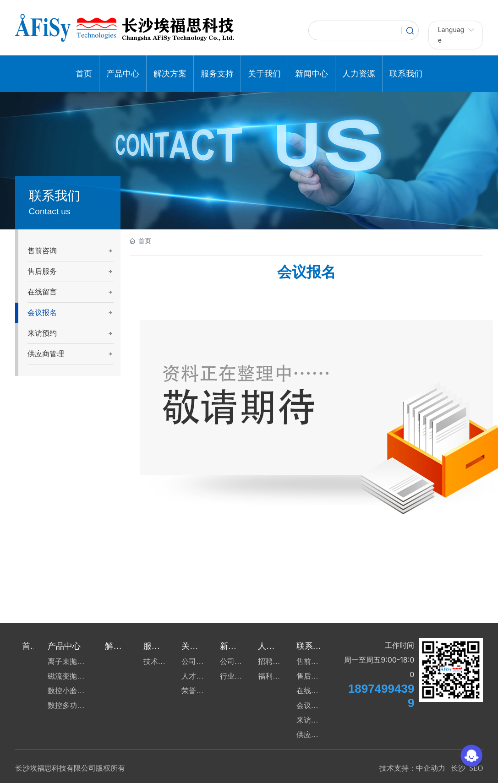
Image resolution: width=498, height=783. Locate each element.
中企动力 (430, 768)
